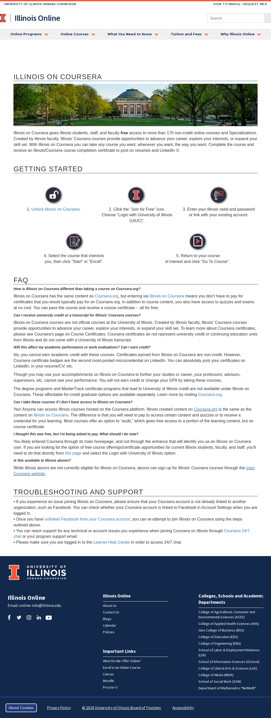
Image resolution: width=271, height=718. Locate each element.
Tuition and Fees (186, 34)
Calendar (109, 625)
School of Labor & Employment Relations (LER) (229, 653)
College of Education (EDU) (218, 637)
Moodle (108, 680)
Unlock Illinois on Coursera (55, 209)
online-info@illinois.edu (40, 605)
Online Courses (75, 34)
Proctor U (110, 687)
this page (73, 453)
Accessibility (183, 708)
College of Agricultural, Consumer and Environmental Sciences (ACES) (226, 615)
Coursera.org (106, 296)
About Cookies (21, 708)
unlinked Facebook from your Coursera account (87, 519)
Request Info (255, 4)
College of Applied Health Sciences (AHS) (228, 623)
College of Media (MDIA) (215, 675)
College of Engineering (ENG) (219, 643)
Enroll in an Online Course (121, 667)
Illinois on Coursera (167, 296)
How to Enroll (227, 4)
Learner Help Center (111, 542)
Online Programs (26, 34)
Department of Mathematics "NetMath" (227, 688)
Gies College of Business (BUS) (221, 630)
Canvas (108, 674)
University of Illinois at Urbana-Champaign (3, 18)
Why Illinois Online (238, 34)
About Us (110, 605)
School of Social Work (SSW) (219, 681)
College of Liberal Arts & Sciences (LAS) (227, 668)
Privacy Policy (59, 708)
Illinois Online (26, 597)
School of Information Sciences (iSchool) (228, 661)
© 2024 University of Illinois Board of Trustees (121, 708)
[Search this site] (236, 18)
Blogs (107, 619)
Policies (109, 632)
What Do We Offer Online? (122, 661)
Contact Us (111, 612)
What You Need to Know (129, 34)
